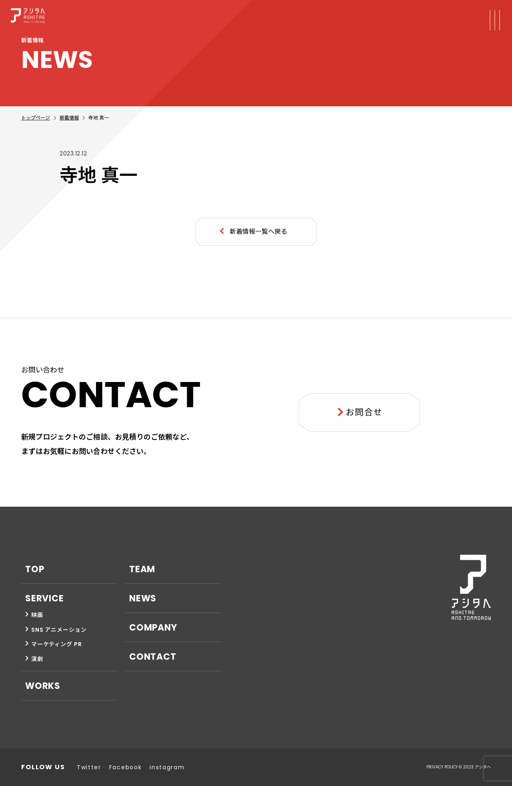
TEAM (142, 569)
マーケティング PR (56, 644)
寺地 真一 (98, 118)
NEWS (143, 598)
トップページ (35, 118)
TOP (34, 569)
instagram (167, 767)
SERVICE (44, 598)
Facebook (125, 767)
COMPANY (153, 627)
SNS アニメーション (59, 630)
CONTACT (152, 657)
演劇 (37, 659)
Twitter (89, 767)
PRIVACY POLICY (442, 767)
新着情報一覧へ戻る (258, 231)
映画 (37, 615)
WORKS (42, 686)
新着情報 (69, 118)
